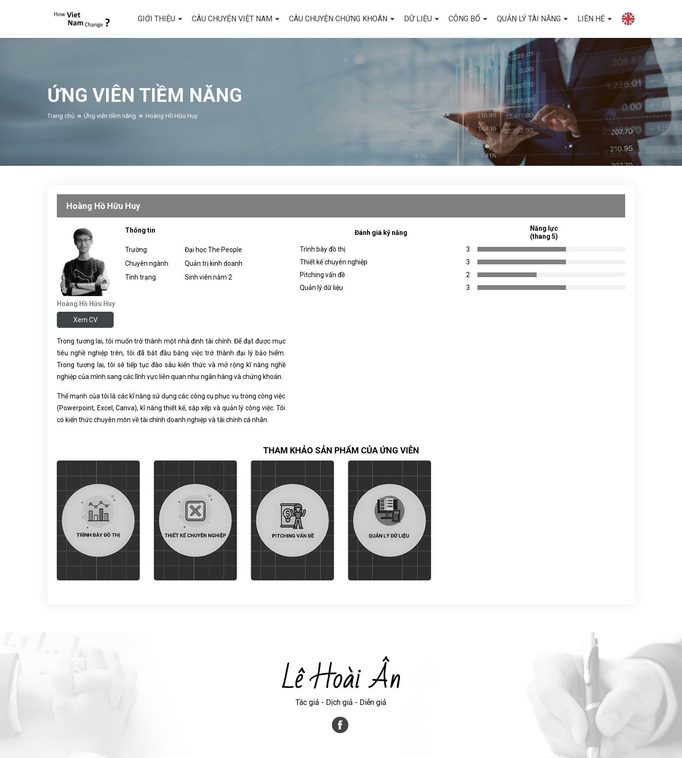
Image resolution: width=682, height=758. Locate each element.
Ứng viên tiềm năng (110, 120)
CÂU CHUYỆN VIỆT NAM (232, 18)
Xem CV (85, 320)
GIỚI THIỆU (156, 18)
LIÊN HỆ (591, 18)
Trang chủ (60, 120)
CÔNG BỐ (464, 18)
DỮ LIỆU (418, 18)
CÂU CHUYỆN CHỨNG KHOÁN (338, 18)
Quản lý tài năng (529, 18)
